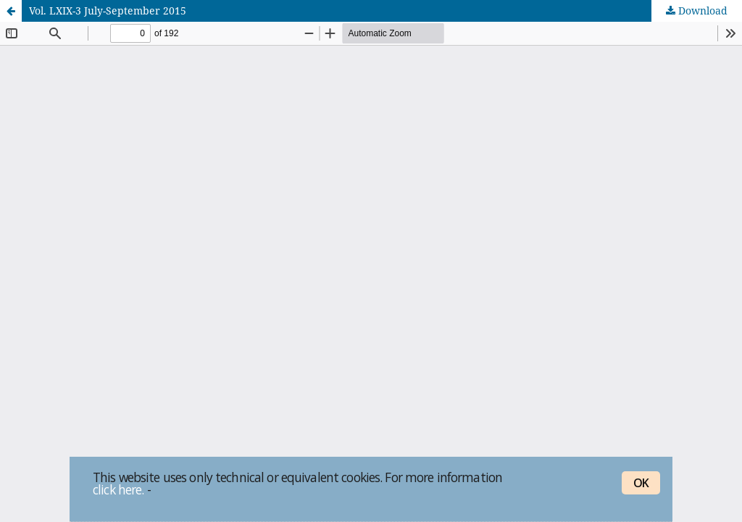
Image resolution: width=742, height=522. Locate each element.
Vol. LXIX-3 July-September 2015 (107, 10)
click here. (118, 489)
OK (641, 483)
